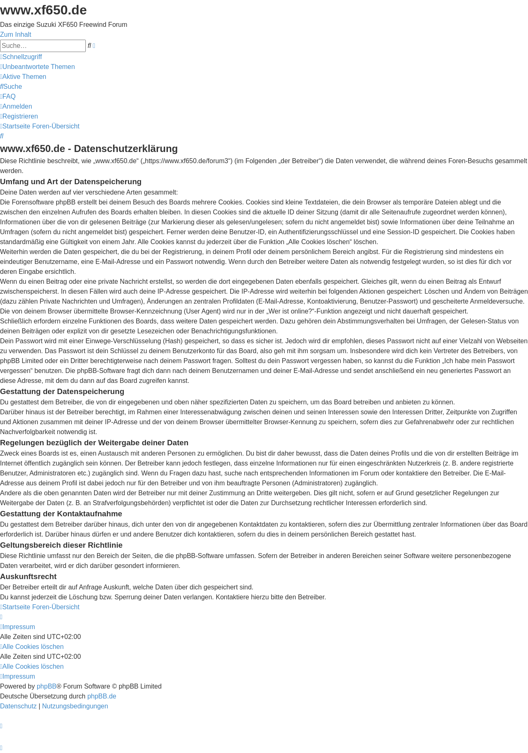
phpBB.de (101, 696)
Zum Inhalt (15, 34)
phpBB (47, 686)
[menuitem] (37, 66)
